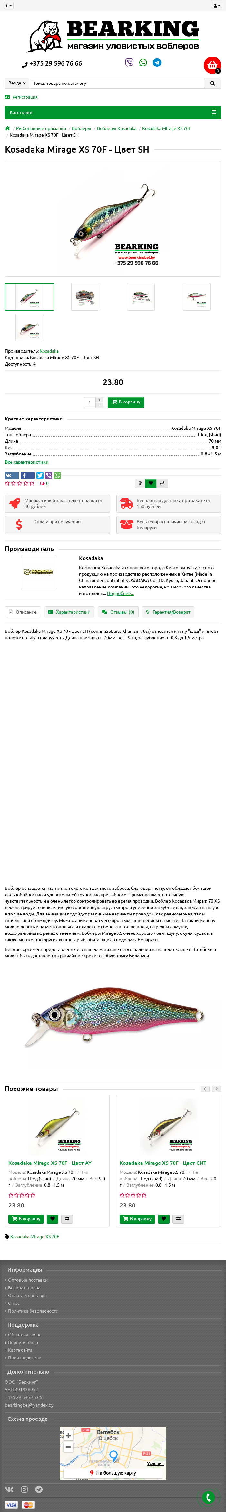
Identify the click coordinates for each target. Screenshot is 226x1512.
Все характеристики (27, 461)
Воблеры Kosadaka (116, 128)
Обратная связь (23, 1334)
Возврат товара (22, 1287)
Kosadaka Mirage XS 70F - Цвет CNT (163, 1163)
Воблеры (81, 128)
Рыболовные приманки (41, 128)
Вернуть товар (21, 1342)
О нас (12, 1303)
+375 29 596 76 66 (23, 1397)
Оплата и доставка (26, 1295)
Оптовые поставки (26, 1280)
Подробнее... (120, 593)
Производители (23, 1357)
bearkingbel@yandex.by (29, 1405)
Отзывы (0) (118, 612)
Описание (23, 612)
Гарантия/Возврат (168, 612)
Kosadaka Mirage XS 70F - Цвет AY (50, 1163)
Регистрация (21, 97)
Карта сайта (18, 1350)
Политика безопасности (31, 1310)
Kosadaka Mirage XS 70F (166, 128)
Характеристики (69, 612)
